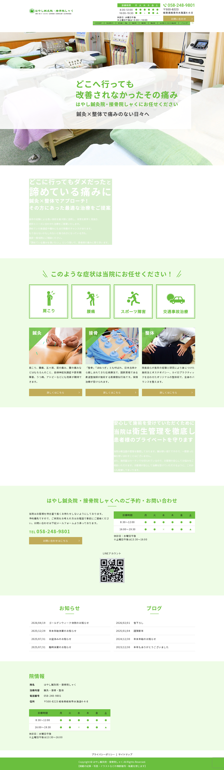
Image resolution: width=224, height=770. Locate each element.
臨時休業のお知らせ (60, 646)
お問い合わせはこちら (55, 540)
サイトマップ (125, 753)
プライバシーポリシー (103, 753)
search (192, 26)
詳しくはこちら (55, 391)
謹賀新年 (139, 630)
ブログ (184, 26)
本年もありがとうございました (151, 646)
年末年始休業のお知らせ (63, 630)
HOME (100, 26)
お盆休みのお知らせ (60, 638)
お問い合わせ (178, 18)
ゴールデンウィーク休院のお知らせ (69, 622)
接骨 (144, 26)
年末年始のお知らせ (145, 638)
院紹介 (112, 26)
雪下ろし (139, 622)
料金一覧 (124, 26)
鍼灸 (135, 26)
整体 (153, 26)
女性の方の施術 (168, 26)
